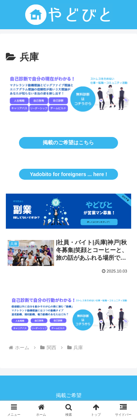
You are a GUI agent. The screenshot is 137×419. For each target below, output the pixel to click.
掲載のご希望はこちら (68, 142)
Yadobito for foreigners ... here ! (68, 174)
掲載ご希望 (68, 395)
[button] (68, 96)
